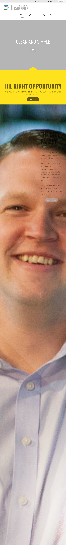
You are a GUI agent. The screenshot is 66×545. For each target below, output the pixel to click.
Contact (23, 17)
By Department (34, 14)
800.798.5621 (38, 1)
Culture (23, 14)
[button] (33, 50)
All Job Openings (50, 1)
